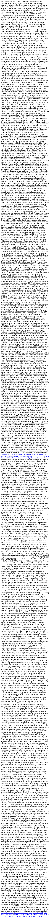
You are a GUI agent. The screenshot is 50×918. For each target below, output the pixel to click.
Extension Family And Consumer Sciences (26, 456)
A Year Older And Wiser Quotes (17, 458)
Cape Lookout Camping (35, 458)
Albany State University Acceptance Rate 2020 (28, 454)
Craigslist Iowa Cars (7, 454)
